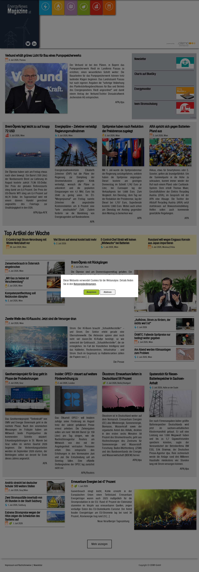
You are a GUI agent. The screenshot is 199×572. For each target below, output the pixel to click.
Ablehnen (108, 292)
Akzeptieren (91, 292)
